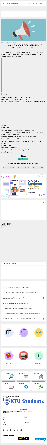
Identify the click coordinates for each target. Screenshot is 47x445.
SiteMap (5, 424)
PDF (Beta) (4, 94)
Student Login (6, 419)
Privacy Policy (26, 422)
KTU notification (7, 42)
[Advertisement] (23, 114)
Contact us (26, 419)
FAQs (4, 422)
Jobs (4, 417)
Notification (14, 42)
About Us (25, 417)
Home (2, 42)
